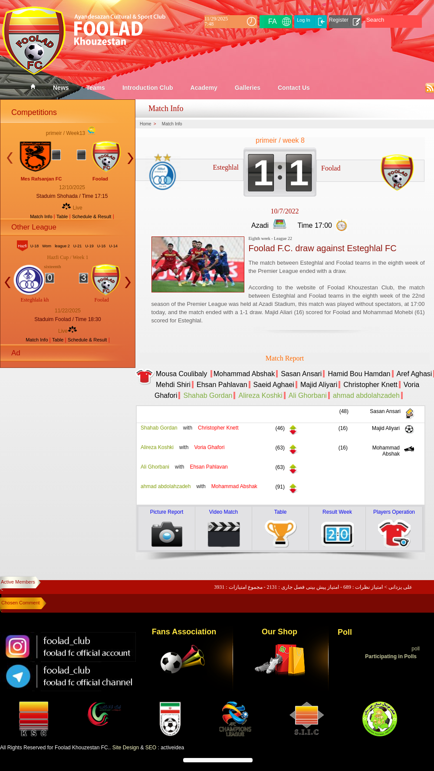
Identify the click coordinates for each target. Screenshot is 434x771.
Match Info (41, 216)
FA (272, 21)
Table (62, 216)
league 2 (62, 246)
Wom (46, 246)
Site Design (125, 748)
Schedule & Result (92, 216)
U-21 (77, 246)
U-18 (34, 246)
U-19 (89, 246)
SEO (150, 748)
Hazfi (22, 246)
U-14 (113, 246)
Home (145, 124)
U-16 (101, 246)
